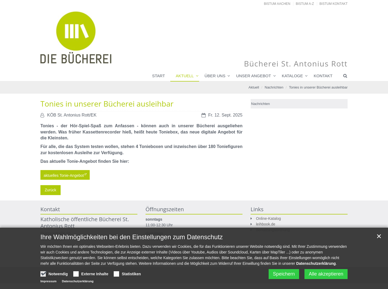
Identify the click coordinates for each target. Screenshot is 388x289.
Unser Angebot (253, 75)
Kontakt (323, 75)
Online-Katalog (268, 218)
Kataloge (292, 75)
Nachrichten (274, 87)
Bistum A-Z (305, 4)
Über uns (215, 75)
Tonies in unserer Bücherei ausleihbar (318, 87)
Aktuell (185, 75)
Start (158, 75)
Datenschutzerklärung (316, 265)
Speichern (284, 275)
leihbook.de (265, 224)
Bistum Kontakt (334, 4)
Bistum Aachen (277, 4)
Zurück (50, 190)
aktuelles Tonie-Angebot (64, 175)
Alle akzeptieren (326, 275)
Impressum (48, 282)
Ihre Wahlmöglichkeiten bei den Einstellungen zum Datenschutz (131, 238)
